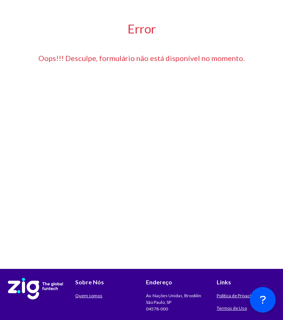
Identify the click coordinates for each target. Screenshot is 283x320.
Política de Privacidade (239, 295)
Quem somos (88, 295)
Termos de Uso (232, 308)
